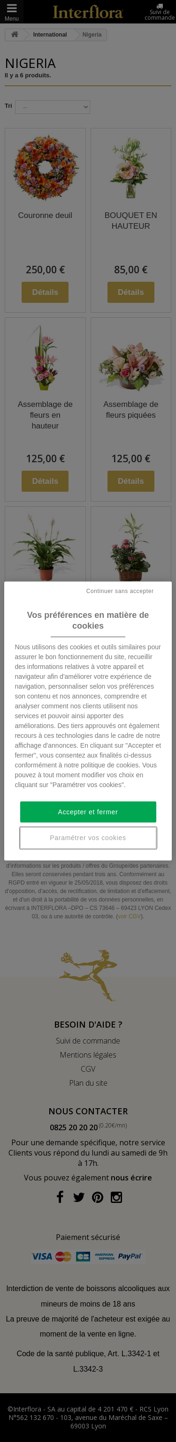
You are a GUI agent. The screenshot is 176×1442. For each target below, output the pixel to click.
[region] (87, 721)
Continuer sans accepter (120, 591)
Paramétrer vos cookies (88, 837)
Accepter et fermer (88, 811)
